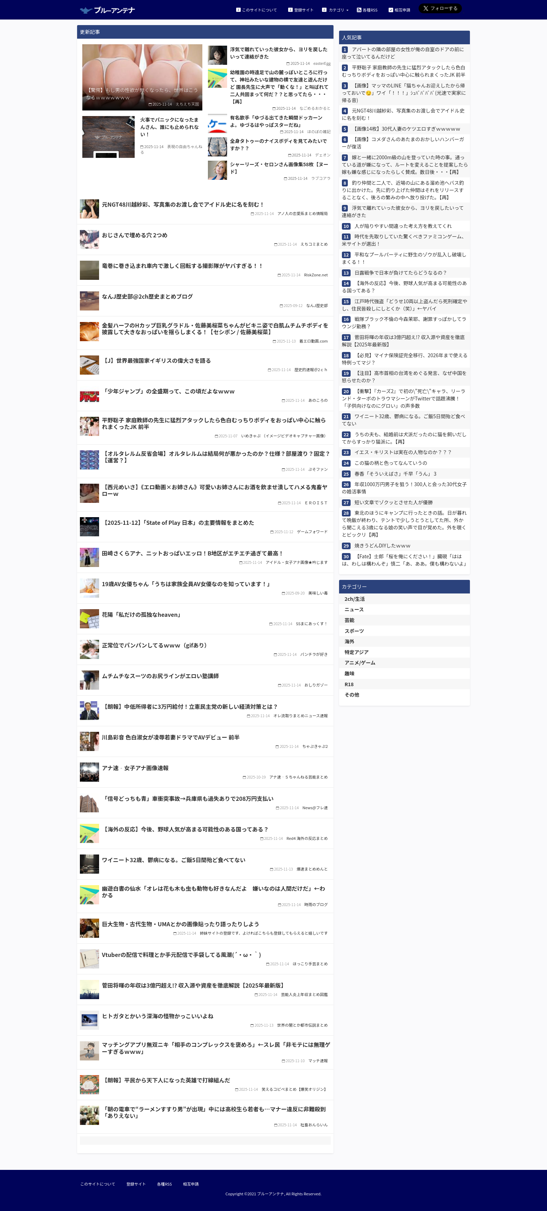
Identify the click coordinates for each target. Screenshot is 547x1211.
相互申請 (399, 9)
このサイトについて (256, 9)
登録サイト (301, 9)
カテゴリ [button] (333, 9)
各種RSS (367, 9)
